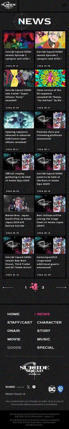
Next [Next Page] (61, 287)
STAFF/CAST (19, 322)
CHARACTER (49, 322)
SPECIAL (45, 347)
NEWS (43, 314)
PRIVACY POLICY (15, 394)
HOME (13, 314)
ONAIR (13, 330)
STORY (43, 330)
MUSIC (43, 339)
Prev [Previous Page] (8, 287)
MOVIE (13, 339)
